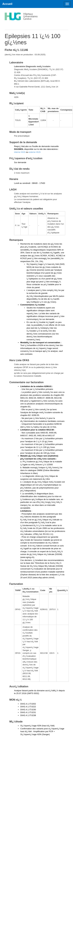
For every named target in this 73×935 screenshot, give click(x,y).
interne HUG (19, 152)
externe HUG (35, 152)
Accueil (7, 3)
